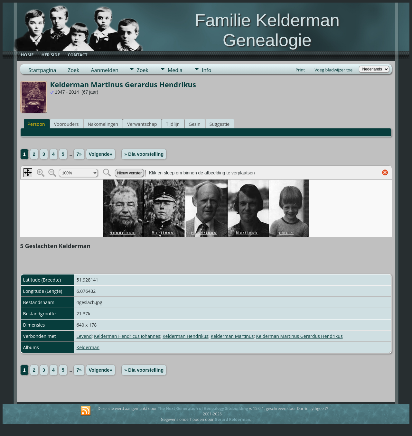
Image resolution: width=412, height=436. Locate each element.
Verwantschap (142, 124)
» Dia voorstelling (144, 154)
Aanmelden (104, 70)
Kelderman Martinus (232, 336)
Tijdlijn (173, 124)
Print (300, 70)
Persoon (36, 124)
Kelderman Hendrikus (185, 336)
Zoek (73, 70)
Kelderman (88, 347)
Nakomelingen (103, 124)
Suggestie (219, 124)
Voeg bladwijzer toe (333, 70)
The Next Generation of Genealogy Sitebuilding (203, 408)
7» (78, 154)
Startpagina (42, 70)
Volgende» (100, 154)
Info (206, 70)
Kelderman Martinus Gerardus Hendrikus (299, 336)
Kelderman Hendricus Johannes (127, 336)
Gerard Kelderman (232, 419)
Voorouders (66, 124)
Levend (84, 336)
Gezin (195, 124)
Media (175, 70)
